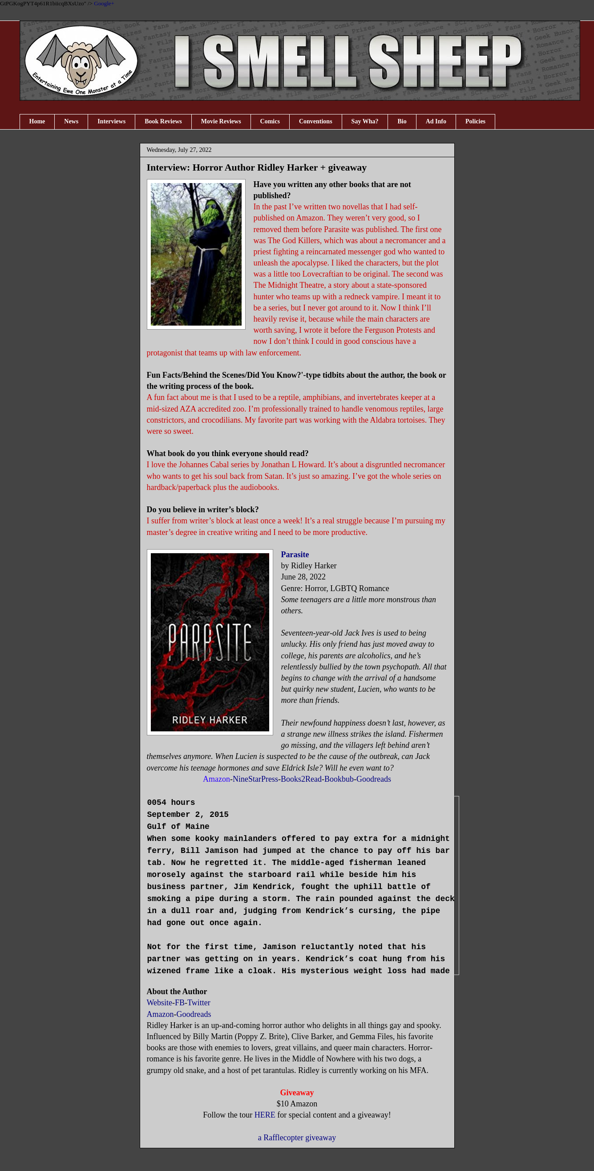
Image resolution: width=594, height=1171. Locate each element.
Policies (475, 121)
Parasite (295, 554)
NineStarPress (255, 779)
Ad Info (436, 121)
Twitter (198, 1002)
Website (160, 1002)
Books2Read (301, 779)
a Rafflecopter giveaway (297, 1137)
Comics (270, 121)
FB (180, 1002)
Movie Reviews (221, 121)
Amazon (160, 1014)
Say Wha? (365, 121)
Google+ (104, 3)
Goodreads (373, 779)
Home (37, 121)
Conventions (315, 121)
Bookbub (339, 779)
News (71, 121)
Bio (401, 121)
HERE (265, 1114)
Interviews (111, 121)
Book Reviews (163, 121)
